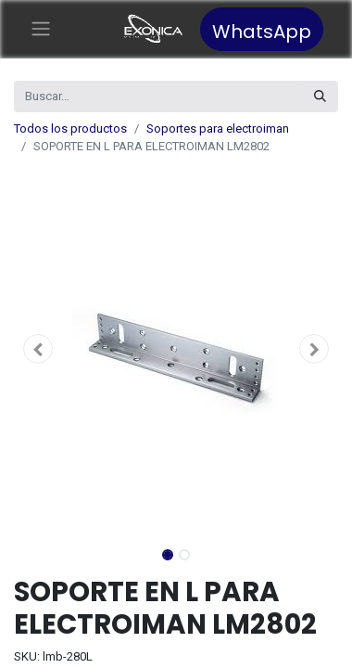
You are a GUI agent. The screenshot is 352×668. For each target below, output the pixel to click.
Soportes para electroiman (217, 128)
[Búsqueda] (320, 96)
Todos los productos (70, 128)
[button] (38, 349)
